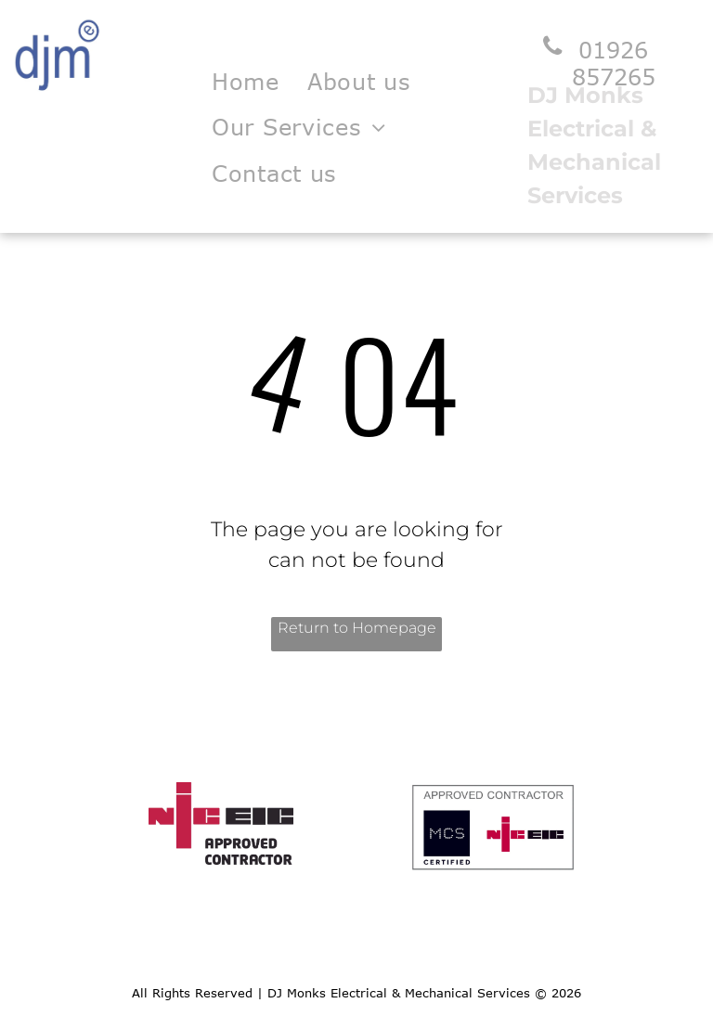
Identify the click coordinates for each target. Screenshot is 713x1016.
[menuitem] (245, 81)
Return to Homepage (357, 628)
